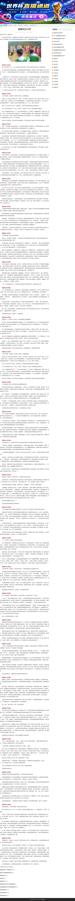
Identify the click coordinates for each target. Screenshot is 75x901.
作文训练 (20, 25)
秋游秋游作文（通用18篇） (6, 869)
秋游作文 (2, 878)
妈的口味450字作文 (58, 32)
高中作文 (56, 64)
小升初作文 (56, 70)
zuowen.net (39, 899)
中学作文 (56, 81)
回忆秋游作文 (3, 895)
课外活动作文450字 (58, 44)
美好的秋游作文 (3, 892)
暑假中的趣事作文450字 (59, 55)
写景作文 (56, 75)
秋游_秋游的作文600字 (59, 47)
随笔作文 (56, 67)
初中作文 (56, 61)
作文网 (14, 25)
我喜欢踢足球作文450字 (59, 38)
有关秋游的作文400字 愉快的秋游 (7, 886)
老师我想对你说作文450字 (60, 50)
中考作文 (56, 78)
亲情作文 (56, 87)
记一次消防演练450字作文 (60, 35)
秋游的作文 (2, 875)
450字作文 (26, 25)
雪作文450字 (57, 41)
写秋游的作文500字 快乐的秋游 (7, 884)
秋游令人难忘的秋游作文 (5, 872)
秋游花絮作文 (3, 889)
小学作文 (56, 73)
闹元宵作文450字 (58, 52)
